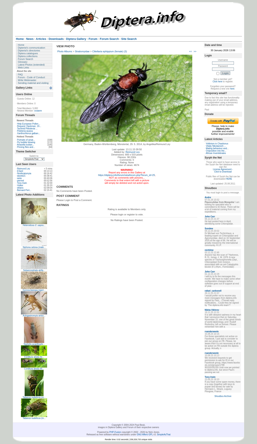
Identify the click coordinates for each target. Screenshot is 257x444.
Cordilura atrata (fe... (34, 357)
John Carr (210, 216)
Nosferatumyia (24, 173)
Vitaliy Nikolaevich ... (216, 146)
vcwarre (38, 111)
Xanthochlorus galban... (28, 133)
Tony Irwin (22, 183)
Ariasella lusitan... (25, 144)
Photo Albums (64, 51)
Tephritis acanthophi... (34, 344)
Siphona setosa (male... (34, 247)
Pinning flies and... (26, 147)
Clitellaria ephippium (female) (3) (109, 51)
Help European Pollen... (28, 124)
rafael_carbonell (213, 291)
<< (190, 51)
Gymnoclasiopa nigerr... (34, 290)
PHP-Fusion (115, 432)
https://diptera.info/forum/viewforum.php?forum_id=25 (126, 175)
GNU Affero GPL (145, 434)
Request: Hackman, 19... (29, 126)
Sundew (209, 228)
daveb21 (21, 176)
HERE (229, 179)
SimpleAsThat (163, 434)
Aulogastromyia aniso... (34, 315)
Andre (208, 197)
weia (19, 178)
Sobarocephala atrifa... (34, 270)
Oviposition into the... (216, 151)
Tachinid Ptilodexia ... (27, 128)
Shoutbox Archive (222, 396)
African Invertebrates (216, 153)
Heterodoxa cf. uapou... (34, 225)
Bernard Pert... (24, 190)
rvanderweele (212, 331)
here (232, 89)
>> (195, 51)
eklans (20, 188)
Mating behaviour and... (217, 148)
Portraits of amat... (26, 140)
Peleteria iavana (25, 131)
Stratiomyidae (82, 51)
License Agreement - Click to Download (223, 170)
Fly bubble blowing (26, 142)
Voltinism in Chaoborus (217, 143)
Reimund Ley (23, 168)
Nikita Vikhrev (212, 310)
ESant (20, 171)
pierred (20, 180)
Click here (217, 81)
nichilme (209, 250)
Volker (20, 185)
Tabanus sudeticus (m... (34, 397)
